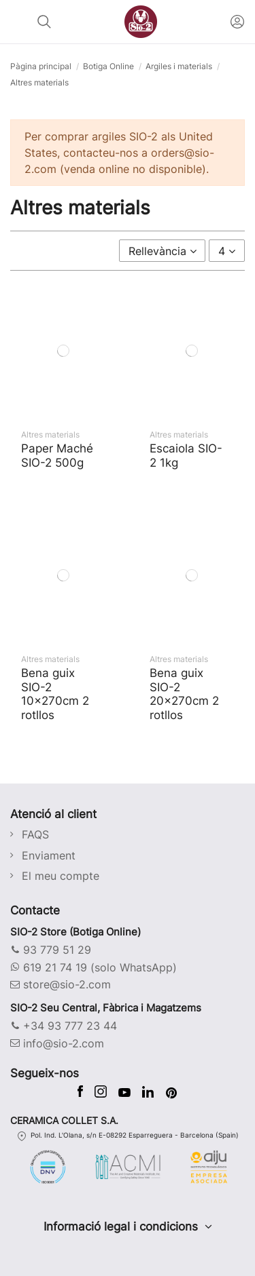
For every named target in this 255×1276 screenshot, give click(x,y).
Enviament (48, 855)
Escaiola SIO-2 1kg (186, 455)
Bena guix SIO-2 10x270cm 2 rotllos (55, 693)
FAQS (35, 834)
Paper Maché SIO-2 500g (57, 455)
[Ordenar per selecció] (162, 250)
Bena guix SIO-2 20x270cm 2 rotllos (184, 693)
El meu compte (60, 876)
